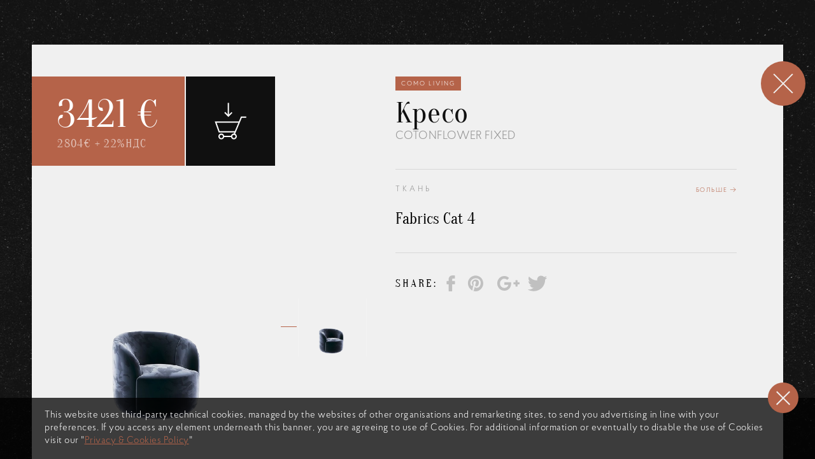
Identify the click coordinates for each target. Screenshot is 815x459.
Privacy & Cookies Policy (137, 441)
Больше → (716, 191)
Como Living (428, 83)
